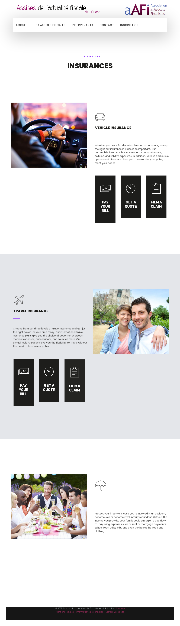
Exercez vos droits (115, 612)
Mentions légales (65, 612)
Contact (106, 25)
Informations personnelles (89, 612)
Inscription (129, 25)
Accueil (22, 25)
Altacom (120, 608)
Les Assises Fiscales (50, 25)
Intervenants (82, 25)
